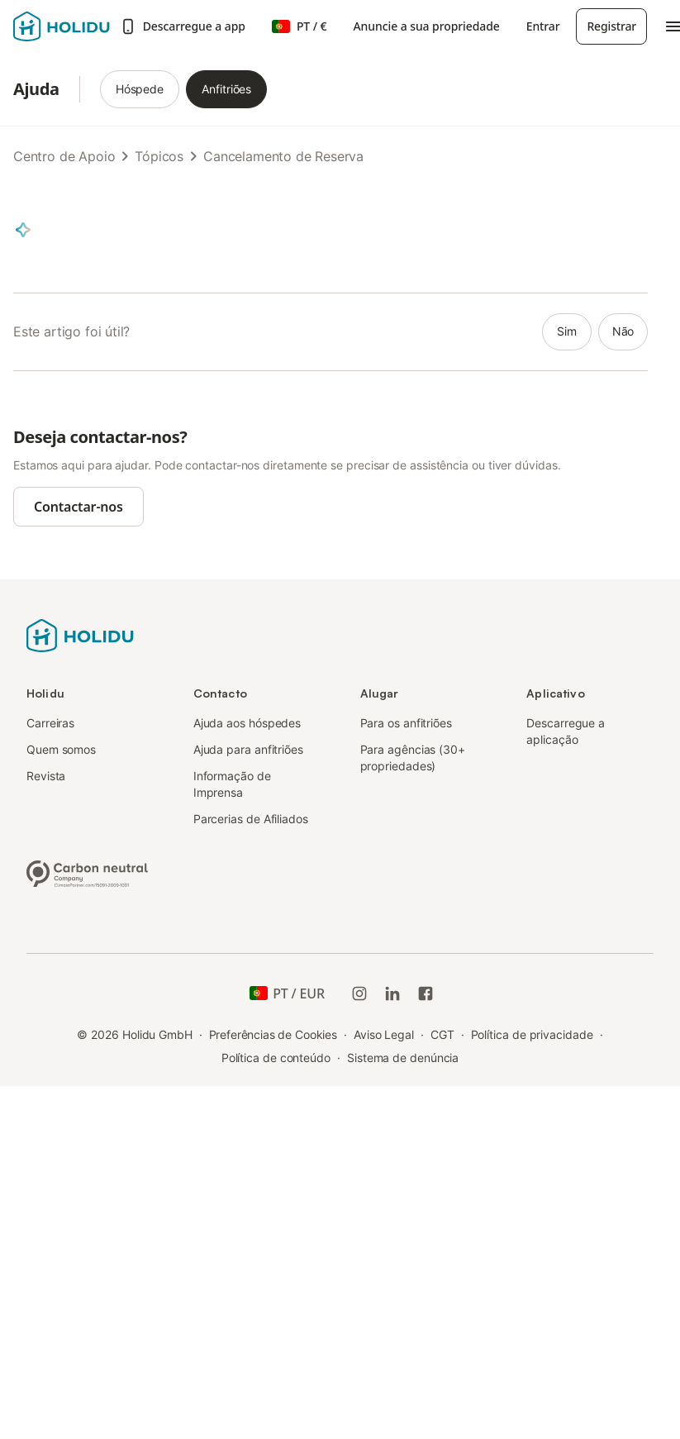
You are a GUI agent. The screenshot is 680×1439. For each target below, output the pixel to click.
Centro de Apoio (64, 156)
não (623, 331)
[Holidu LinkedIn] (392, 993)
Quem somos (61, 749)
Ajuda (36, 89)
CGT (442, 1034)
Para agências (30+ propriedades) (413, 757)
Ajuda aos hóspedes (247, 723)
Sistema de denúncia (403, 1058)
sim (567, 331)
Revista (45, 776)
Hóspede (140, 89)
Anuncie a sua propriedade (427, 26)
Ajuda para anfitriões (248, 749)
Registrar (611, 26)
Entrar (543, 26)
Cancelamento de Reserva (283, 156)
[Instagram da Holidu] (359, 993)
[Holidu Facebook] (425, 993)
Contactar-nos (78, 507)
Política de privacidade (532, 1034)
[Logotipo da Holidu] (61, 26)
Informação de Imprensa (232, 784)
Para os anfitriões (406, 723)
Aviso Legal (384, 1034)
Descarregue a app (182, 26)
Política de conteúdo (275, 1058)
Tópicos (159, 156)
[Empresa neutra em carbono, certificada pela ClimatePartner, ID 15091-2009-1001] (87, 872)
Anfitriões (226, 89)
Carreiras (50, 723)
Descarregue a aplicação (565, 731)
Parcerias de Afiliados (250, 819)
